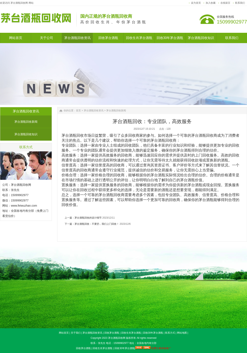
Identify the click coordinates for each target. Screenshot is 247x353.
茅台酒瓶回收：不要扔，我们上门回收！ (97, 223)
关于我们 (76, 332)
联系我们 (240, 2)
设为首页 (196, 2)
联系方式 (170, 332)
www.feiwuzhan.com (24, 205)
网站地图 (182, 332)
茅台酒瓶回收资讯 (94, 110)
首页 (78, 110)
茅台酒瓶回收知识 (25, 134)
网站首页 (64, 332)
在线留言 (225, 2)
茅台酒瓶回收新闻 (25, 121)
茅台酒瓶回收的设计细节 (88, 217)
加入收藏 (211, 2)
